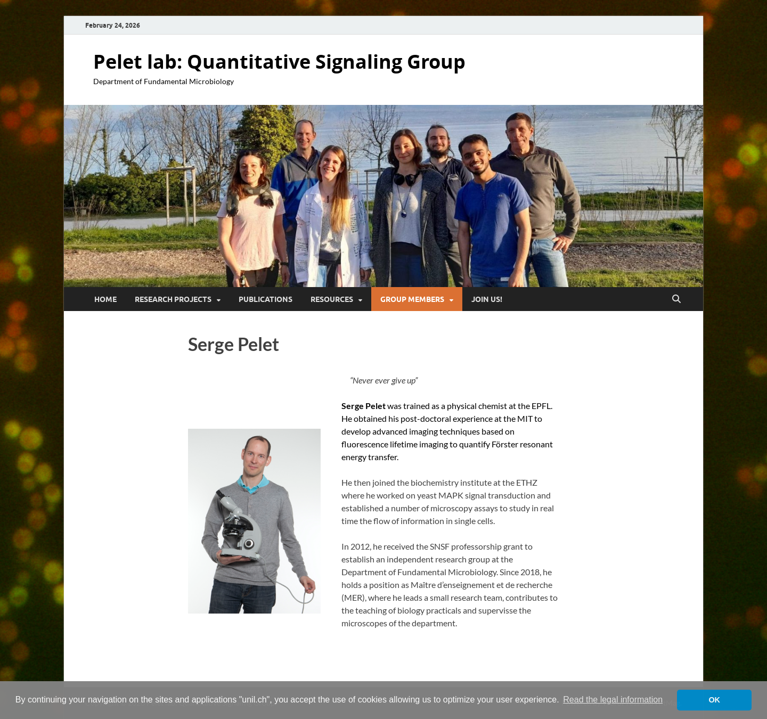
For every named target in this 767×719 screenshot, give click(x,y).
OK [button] (714, 700)
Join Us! (486, 299)
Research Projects (173, 299)
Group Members (412, 299)
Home (105, 299)
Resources (332, 299)
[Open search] (676, 299)
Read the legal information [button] (613, 699)
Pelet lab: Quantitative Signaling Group (279, 61)
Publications (265, 299)
